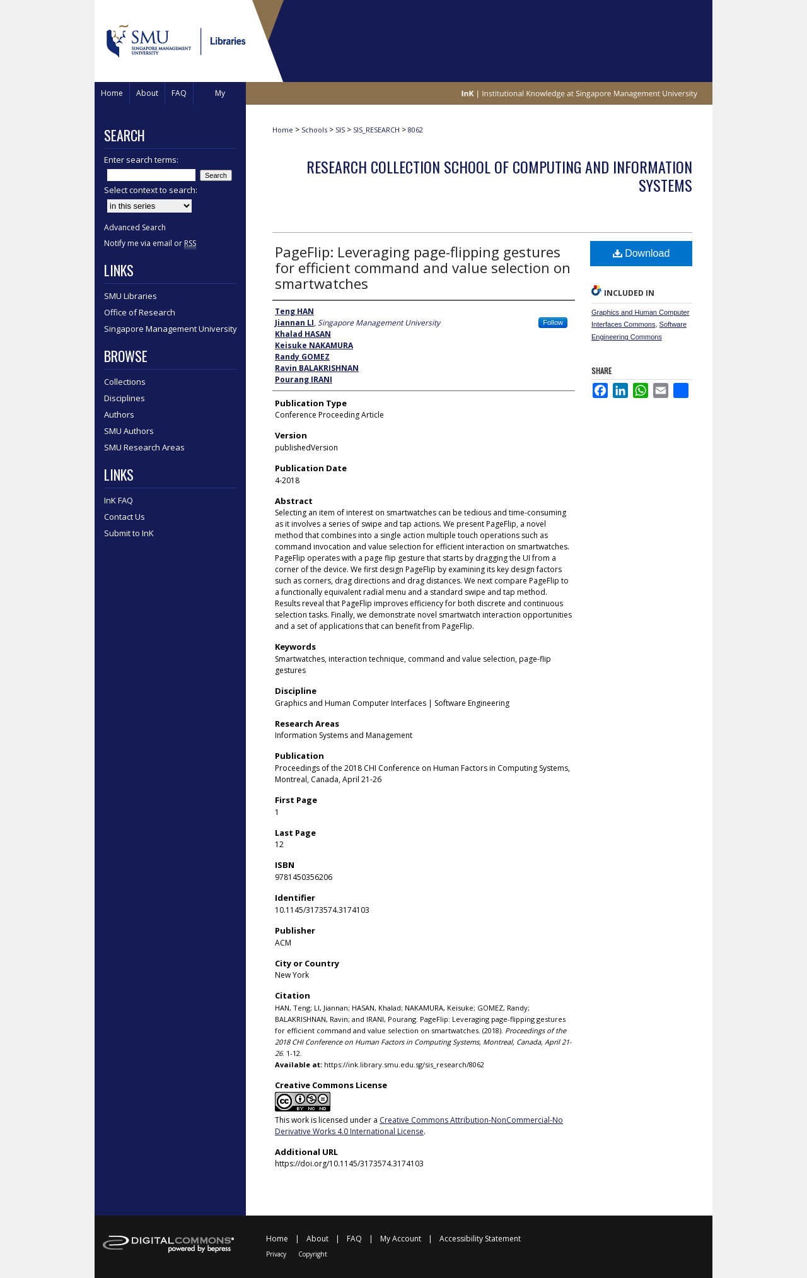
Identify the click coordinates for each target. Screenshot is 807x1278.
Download (641, 253)
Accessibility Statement (480, 1238)
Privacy (276, 1254)
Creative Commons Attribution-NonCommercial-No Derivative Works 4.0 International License (419, 1126)
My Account (400, 1238)
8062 (415, 129)
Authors (119, 414)
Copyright (312, 1254)
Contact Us (124, 516)
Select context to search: (150, 190)
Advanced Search (135, 227)
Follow (553, 322)
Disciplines (124, 398)
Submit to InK (129, 533)
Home (282, 129)
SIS (340, 129)
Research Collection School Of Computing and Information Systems (499, 175)
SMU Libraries (130, 296)
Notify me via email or (150, 243)
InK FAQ (118, 500)
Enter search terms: (141, 159)
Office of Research (139, 312)
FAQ (354, 1238)
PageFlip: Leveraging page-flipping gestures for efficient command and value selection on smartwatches (423, 267)
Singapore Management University (170, 328)
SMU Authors (129, 431)
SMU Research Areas (144, 447)
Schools (314, 129)
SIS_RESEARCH (376, 129)
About (317, 1238)
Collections (125, 381)
